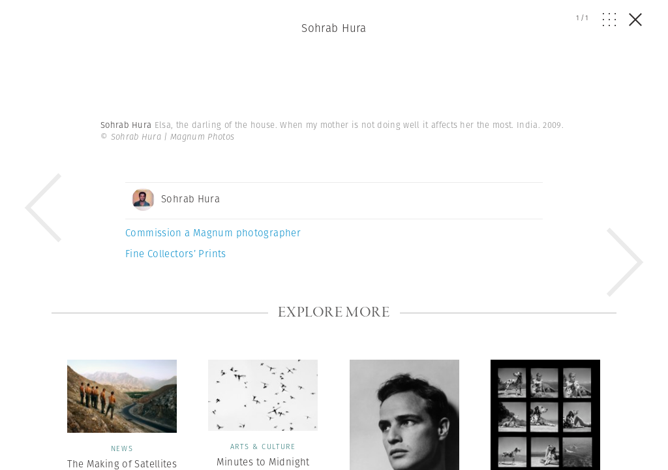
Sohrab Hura (334, 28)
